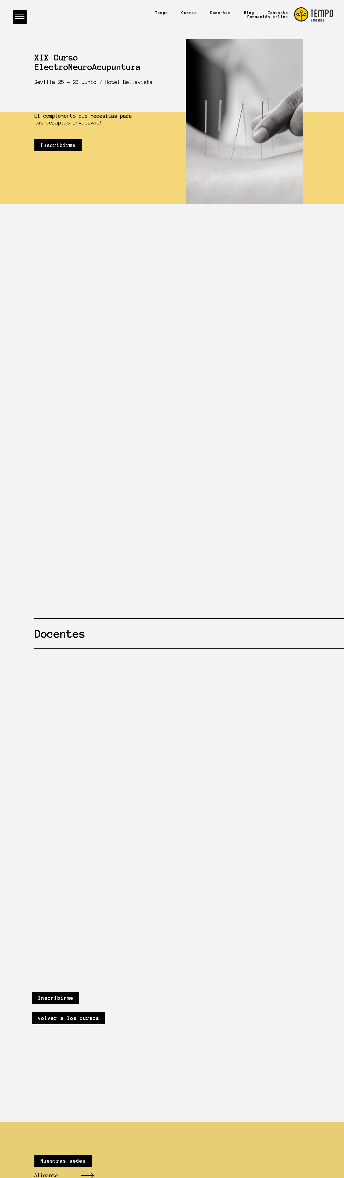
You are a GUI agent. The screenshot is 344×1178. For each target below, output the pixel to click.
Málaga (43, 1074)
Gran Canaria (52, 1085)
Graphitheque (250, 1121)
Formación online (267, 17)
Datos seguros (225, 1127)
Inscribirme (58, 145)
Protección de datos (281, 1127)
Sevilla (44, 1063)
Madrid (43, 1052)
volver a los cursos (72, 884)
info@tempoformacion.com (68, 1127)
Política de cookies (234, 1133)
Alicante (46, 1041)
